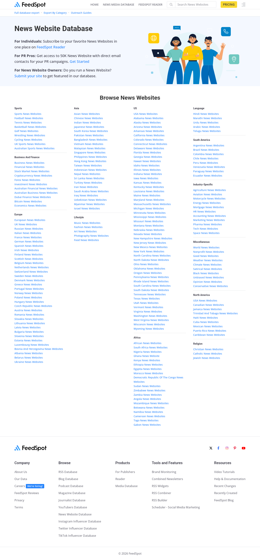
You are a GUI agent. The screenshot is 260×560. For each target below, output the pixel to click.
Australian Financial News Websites (36, 188)
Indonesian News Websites (90, 170)
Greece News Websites (28, 284)
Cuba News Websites (206, 322)
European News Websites (29, 220)
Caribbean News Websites (209, 335)
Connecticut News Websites (150, 144)
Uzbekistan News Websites (90, 199)
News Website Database (75, 514)
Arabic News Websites (206, 127)
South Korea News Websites (91, 131)
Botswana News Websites (149, 407)
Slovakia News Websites (29, 319)
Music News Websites (87, 223)
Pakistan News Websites (89, 135)
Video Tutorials (224, 472)
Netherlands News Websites (31, 267)
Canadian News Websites (208, 305)
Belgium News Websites (29, 263)
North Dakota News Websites (151, 260)
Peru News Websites (205, 162)
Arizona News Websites (148, 127)
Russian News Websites (28, 228)
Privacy (19, 500)
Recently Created (225, 493)
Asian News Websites (87, 114)
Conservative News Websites (210, 286)
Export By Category (55, 12)
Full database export (26, 12)
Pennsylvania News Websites (151, 277)
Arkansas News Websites (149, 131)
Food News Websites (86, 240)
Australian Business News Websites (36, 192)
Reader (120, 479)
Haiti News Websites (205, 317)
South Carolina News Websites (152, 285)
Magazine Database (71, 493)
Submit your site (28, 75)
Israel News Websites (87, 208)
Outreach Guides (81, 12)
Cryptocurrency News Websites (33, 175)
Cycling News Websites (28, 139)
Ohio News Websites (146, 264)
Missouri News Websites (148, 221)
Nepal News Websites (87, 174)
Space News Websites (206, 233)
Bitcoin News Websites (28, 201)
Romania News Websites (29, 314)
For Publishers (125, 472)
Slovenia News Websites (29, 336)
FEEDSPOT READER (150, 4)
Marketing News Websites (209, 220)
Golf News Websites (26, 131)
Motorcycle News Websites (209, 198)
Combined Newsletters (167, 479)
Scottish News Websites (28, 259)
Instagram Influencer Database (79, 521)
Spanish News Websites (28, 246)
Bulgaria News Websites (29, 331)
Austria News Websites (28, 310)
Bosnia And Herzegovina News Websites (38, 349)
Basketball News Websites (30, 127)
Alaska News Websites (147, 122)
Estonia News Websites (28, 340)
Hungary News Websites (29, 301)
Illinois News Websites (147, 170)
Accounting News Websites (209, 216)
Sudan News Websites (147, 386)
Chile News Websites (205, 158)
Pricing (229, 4)
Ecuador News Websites (207, 175)
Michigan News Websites (149, 208)
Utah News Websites (146, 303)
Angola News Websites (147, 399)
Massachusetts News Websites (152, 204)
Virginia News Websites (148, 311)
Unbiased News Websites (208, 277)
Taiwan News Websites (88, 165)
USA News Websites (146, 114)
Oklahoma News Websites (149, 268)
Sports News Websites (27, 114)
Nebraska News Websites (149, 230)
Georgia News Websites (148, 157)
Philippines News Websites (90, 157)
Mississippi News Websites (150, 217)
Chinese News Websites (88, 118)
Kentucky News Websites (149, 187)
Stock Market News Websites (31, 171)
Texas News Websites (147, 298)
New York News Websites (149, 251)
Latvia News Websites (27, 327)
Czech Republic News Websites (33, 306)
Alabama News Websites (148, 118)
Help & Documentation (230, 479)
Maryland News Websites (149, 199)
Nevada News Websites (148, 234)
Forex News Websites (27, 180)
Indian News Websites (87, 122)
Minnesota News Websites (150, 212)
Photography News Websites (91, 235)
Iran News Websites (86, 187)
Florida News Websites (147, 152)
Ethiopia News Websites (148, 364)
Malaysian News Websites (89, 148)
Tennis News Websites (28, 122)
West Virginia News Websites (151, 320)
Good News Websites (206, 256)
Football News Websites (28, 118)
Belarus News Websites (28, 357)
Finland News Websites (28, 254)
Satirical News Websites (207, 269)
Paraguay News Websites (208, 171)
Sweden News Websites (28, 276)
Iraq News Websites (86, 195)
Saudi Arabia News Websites (91, 191)
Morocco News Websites (148, 373)
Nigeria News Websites (148, 351)
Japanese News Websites (89, 127)
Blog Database (68, 479)
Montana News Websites (149, 225)
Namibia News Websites (148, 412)
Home (94, 4)
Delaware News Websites (149, 148)
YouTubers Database (72, 507)
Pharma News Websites (207, 224)
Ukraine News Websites (28, 362)
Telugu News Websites (207, 131)
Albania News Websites (28, 353)
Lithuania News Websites (29, 323)
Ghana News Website (146, 356)
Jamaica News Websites (207, 309)
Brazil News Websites (206, 149)
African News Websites (147, 343)
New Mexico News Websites (151, 247)
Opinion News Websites (207, 281)
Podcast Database (70, 486)
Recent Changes (225, 486)
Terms (18, 507)
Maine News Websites (147, 195)
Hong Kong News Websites (90, 161)
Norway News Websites (28, 293)
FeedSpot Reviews (26, 493)
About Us (20, 472)
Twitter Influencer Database (77, 528)
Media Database (126, 486)
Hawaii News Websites (147, 161)
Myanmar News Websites (89, 204)
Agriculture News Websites (209, 190)
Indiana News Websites (148, 174)
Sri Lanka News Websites (89, 178)
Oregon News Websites (148, 273)
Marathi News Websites (207, 118)
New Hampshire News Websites (153, 238)
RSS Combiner (161, 493)
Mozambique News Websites (151, 403)
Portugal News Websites (29, 288)
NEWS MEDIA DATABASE (118, 4)
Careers (29, 486)
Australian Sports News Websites (34, 148)
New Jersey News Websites (150, 242)
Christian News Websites (208, 349)
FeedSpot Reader (51, 47)
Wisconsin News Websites (149, 324)
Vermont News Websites (148, 307)
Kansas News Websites (147, 182)
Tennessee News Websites (150, 294)
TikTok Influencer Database (77, 536)
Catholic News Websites (207, 353)
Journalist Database (71, 500)
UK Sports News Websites (30, 144)
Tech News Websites (205, 228)
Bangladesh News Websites (90, 139)
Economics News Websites (30, 205)
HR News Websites (204, 211)
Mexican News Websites (208, 326)
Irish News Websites (26, 250)
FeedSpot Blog (224, 500)
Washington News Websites (150, 316)
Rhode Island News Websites (151, 281)
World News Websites (206, 247)
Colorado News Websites (149, 139)
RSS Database (67, 472)
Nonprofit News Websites (208, 251)
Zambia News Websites (148, 394)
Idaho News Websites (147, 165)
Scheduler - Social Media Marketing (176, 507)
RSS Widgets (160, 486)
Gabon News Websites (147, 424)
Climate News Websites (207, 264)
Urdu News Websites (205, 122)
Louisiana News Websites (149, 191)
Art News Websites (85, 231)
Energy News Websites (207, 203)
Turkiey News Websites (88, 182)
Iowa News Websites (146, 178)
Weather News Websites (208, 260)
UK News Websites (25, 224)
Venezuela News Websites (209, 167)
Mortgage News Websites (208, 207)
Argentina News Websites (208, 145)
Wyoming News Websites (149, 328)
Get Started (79, 61)
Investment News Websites (30, 184)
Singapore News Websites (89, 152)
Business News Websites (29, 162)
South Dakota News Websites (151, 290)
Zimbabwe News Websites (149, 390)
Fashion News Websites (88, 227)
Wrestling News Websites (29, 135)
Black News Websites (206, 273)
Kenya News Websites (147, 360)
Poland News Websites (28, 297)
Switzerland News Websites (31, 271)
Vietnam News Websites (88, 144)
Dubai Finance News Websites (32, 197)
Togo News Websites (146, 420)
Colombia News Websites (208, 154)
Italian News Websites (27, 233)
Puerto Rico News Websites (209, 330)
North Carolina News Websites (152, 255)
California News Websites (149, 135)
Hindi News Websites (206, 114)
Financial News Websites (29, 167)
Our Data (20, 479)
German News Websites (28, 241)
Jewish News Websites (206, 358)
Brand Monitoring (164, 472)
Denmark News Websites (29, 280)
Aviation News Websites (207, 194)
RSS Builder (159, 500)
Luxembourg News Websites (31, 344)
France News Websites (28, 237)
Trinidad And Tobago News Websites (215, 313)
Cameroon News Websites (149, 416)
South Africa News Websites (151, 347)
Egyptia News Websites (148, 369)
